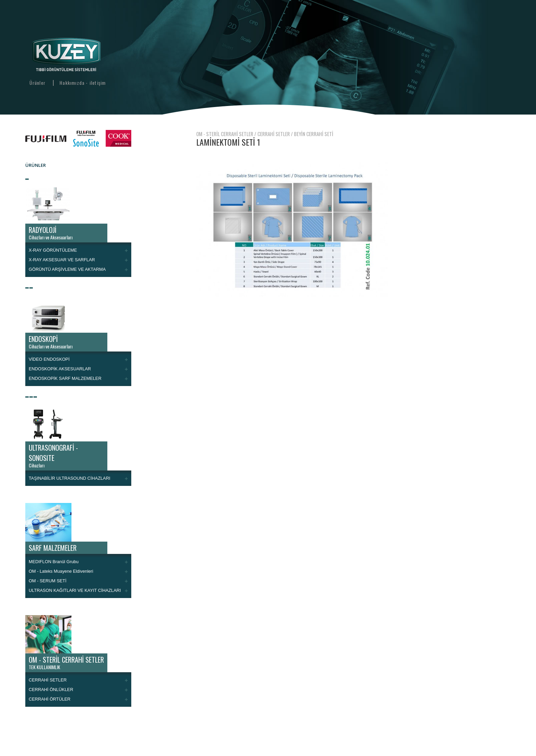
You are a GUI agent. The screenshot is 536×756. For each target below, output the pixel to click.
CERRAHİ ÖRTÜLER (49, 699)
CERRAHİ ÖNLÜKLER (51, 689)
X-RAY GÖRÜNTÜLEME (53, 250)
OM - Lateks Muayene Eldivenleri (61, 571)
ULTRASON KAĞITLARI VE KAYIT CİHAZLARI (75, 590)
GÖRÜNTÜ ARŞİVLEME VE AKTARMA (67, 269)
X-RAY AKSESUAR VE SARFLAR (62, 259)
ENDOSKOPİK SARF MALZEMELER (65, 378)
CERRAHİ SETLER (48, 679)
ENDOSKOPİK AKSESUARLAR (60, 368)
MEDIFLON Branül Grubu (54, 561)
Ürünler (37, 82)
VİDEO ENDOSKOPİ (49, 359)
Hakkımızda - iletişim (82, 82)
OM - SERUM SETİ (47, 580)
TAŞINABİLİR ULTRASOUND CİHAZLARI (69, 478)
